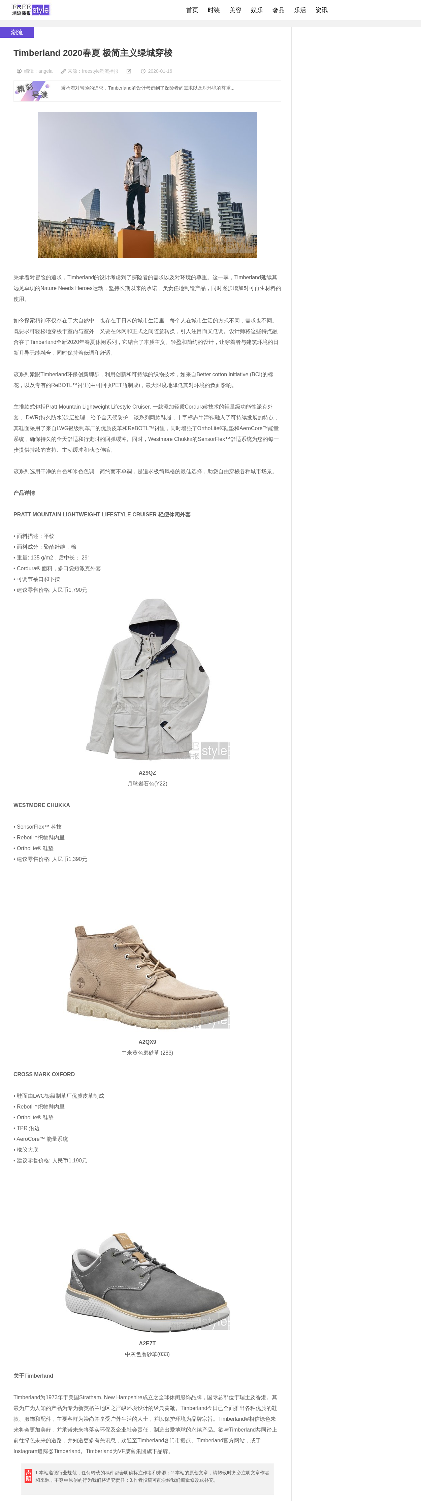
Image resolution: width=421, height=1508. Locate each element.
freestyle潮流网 (31, 10)
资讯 (322, 10)
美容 (235, 10)
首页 (192, 10)
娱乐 (257, 10)
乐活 (300, 10)
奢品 (278, 10)
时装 (214, 10)
